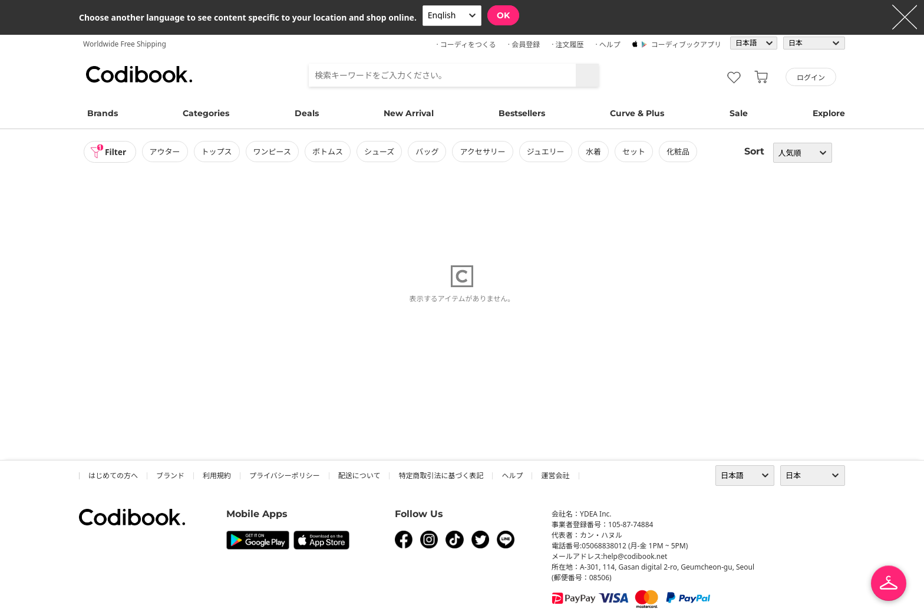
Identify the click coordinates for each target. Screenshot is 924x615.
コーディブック (139, 74)
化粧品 (679, 151)
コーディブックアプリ (686, 45)
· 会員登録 (524, 45)
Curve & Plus (637, 113)
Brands (102, 113)
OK (503, 15)
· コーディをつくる (466, 45)
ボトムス (329, 151)
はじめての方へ (113, 476)
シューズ (380, 151)
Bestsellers (522, 113)
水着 (594, 151)
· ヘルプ (607, 45)
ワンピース (273, 151)
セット (634, 151)
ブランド (170, 476)
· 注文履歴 (567, 45)
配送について (359, 476)
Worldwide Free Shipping (124, 44)
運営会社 (555, 476)
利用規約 (217, 476)
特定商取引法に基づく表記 (440, 476)
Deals (307, 113)
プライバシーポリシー (284, 476)
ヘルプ (512, 476)
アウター (165, 151)
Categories (206, 113)
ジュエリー (547, 151)
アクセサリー (483, 151)
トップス (217, 151)
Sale (739, 113)
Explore (829, 113)
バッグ (428, 151)
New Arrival (409, 113)
